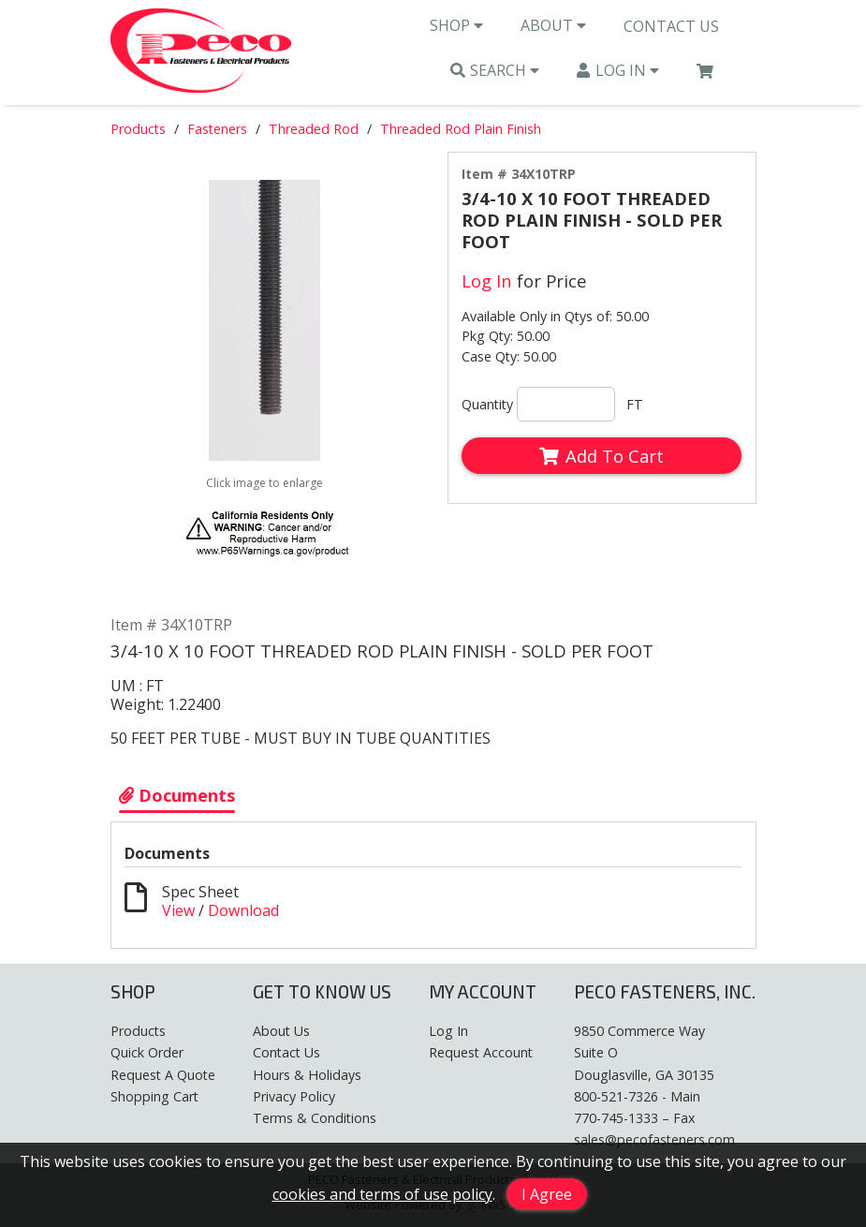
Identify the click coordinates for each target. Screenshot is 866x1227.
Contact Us (671, 27)
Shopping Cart (154, 1096)
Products (138, 131)
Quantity (487, 406)
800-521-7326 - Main (637, 1096)
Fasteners (217, 131)
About (553, 26)
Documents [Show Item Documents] (177, 796)
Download (243, 911)
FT (634, 406)
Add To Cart (601, 457)
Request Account (481, 1053)
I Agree (546, 1194)
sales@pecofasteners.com (654, 1139)
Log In (618, 71)
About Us (281, 1032)
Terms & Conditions (314, 1118)
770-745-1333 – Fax (634, 1118)
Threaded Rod (314, 131)
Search (495, 71)
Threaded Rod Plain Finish (460, 131)
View (178, 911)
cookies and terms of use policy (382, 1194)
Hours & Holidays (307, 1075)
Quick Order (146, 1053)
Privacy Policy (294, 1096)
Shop (456, 26)
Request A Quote (162, 1075)
